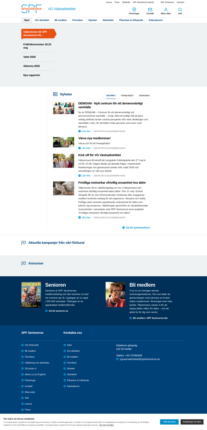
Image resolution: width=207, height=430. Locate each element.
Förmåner (77, 20)
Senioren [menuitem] (180, 2)
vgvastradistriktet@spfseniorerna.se (140, 359)
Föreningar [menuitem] (134, 10)
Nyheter (92, 20)
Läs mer (86, 131)
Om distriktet (42, 20)
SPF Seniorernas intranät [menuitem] (143, 2)
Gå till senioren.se (58, 311)
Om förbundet (32, 345)
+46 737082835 (133, 355)
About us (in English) (35, 374)
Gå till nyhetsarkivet (138, 227)
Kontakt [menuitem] (150, 10)
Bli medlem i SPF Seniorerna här (150, 318)
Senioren (144, 95)
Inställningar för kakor (192, 422)
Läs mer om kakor (106, 425)
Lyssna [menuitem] (109, 2)
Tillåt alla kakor (169, 422)
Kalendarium (156, 20)
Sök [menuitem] (180, 10)
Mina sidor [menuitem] (166, 10)
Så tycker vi (31, 368)
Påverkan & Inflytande (131, 20)
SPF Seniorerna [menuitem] (167, 2)
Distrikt (111, 95)
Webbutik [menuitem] (126, 2)
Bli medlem (60, 20)
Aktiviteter (108, 20)
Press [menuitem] (117, 2)
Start (26, 20)
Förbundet (127, 95)
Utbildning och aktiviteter (37, 363)
